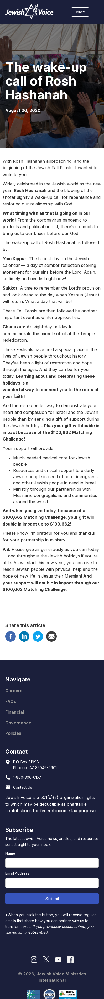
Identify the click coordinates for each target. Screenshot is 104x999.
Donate (80, 12)
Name (10, 853)
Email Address (17, 873)
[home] (28, 12)
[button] (95, 12)
